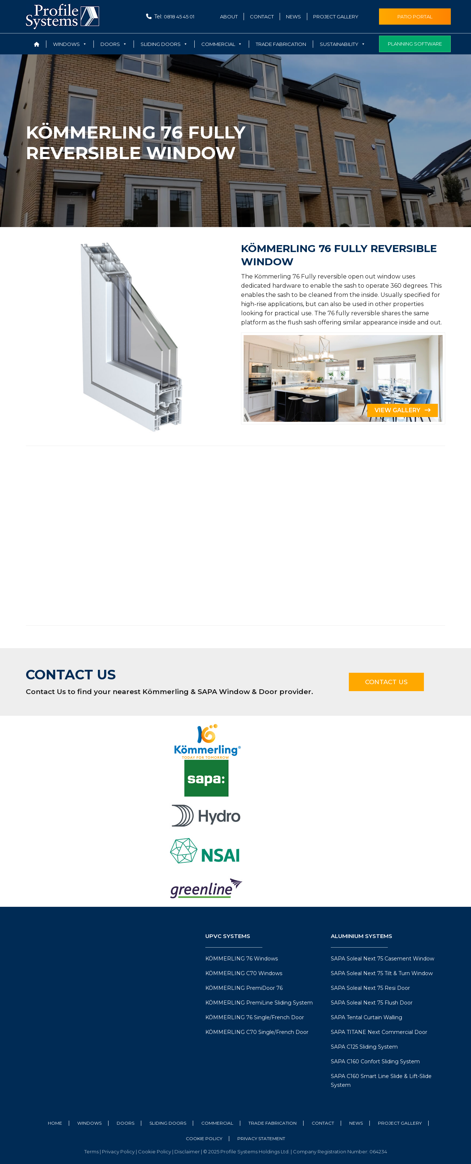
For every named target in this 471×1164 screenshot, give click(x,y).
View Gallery (403, 410)
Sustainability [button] (342, 44)
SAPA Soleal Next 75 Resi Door (370, 988)
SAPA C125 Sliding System (364, 1046)
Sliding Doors (167, 1123)
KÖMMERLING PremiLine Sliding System (259, 1002)
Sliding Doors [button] (164, 44)
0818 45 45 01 (179, 16)
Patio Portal (414, 16)
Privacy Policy (119, 1151)
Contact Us (386, 682)
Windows (89, 1123)
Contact (262, 16)
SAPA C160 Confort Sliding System (375, 1061)
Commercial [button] (221, 44)
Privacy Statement (261, 1138)
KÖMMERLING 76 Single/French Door (254, 1017)
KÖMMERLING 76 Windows (241, 958)
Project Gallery (335, 16)
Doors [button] (113, 44)
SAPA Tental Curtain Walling (366, 1017)
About (229, 16)
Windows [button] (70, 44)
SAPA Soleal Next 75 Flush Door (371, 1002)
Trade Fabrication (281, 44)
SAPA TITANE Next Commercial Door (379, 1032)
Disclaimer (187, 1151)
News (293, 16)
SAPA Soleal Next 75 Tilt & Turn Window (382, 973)
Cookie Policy (204, 1138)
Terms (92, 1151)
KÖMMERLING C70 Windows (243, 973)
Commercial (217, 1123)
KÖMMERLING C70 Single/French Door (256, 1032)
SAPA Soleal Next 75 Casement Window (382, 958)
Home (55, 1123)
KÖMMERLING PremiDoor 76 (244, 988)
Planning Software (415, 44)
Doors (125, 1123)
